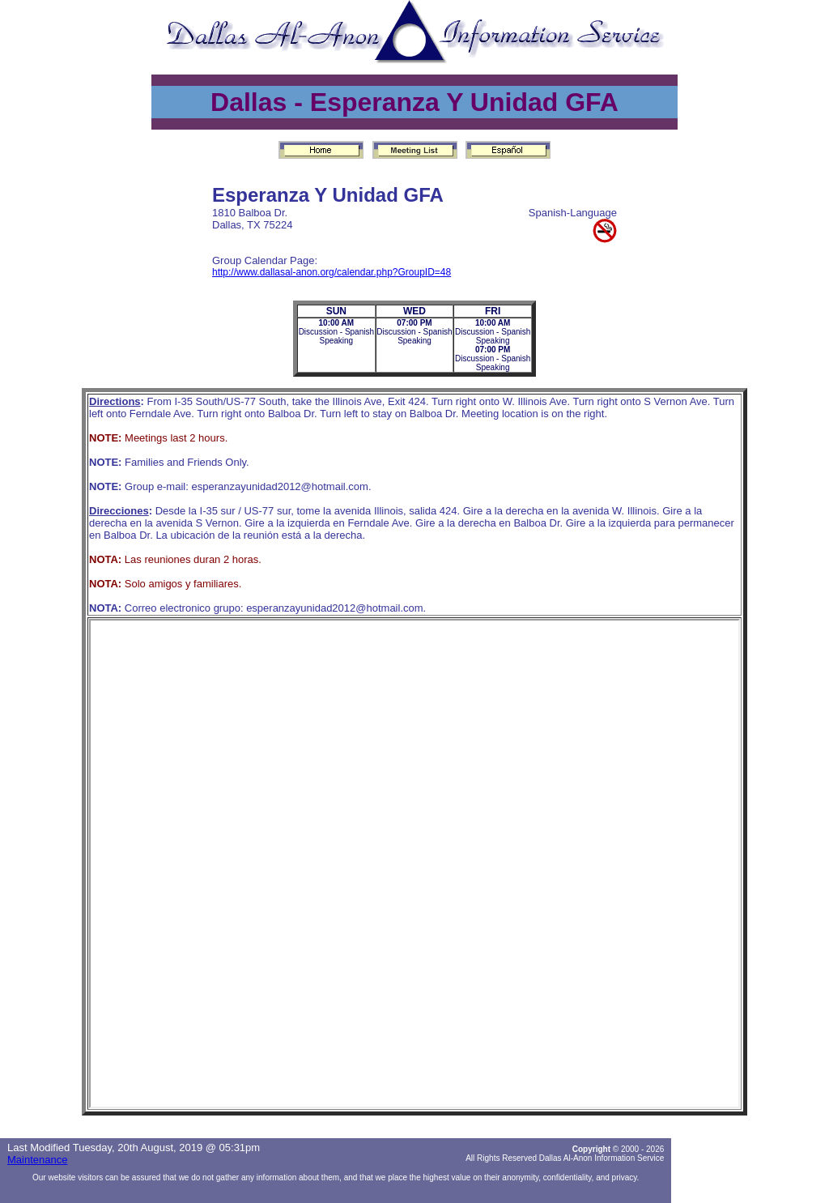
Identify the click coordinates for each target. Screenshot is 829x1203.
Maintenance (37, 1160)
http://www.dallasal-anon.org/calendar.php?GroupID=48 (331, 272)
